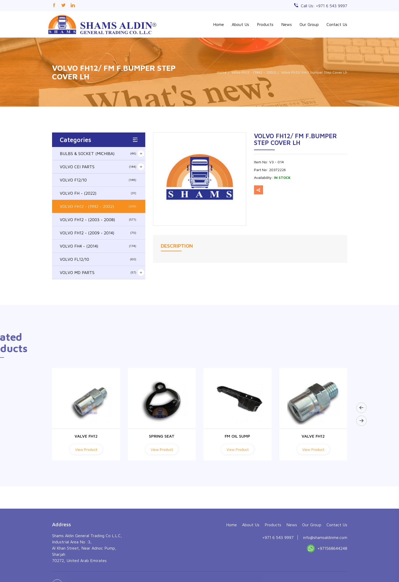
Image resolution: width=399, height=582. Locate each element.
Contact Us (337, 24)
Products (265, 24)
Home (218, 24)
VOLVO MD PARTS (98, 272)
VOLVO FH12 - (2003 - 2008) (98, 219)
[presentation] (361, 408)
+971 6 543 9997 (278, 568)
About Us (240, 24)
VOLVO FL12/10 (98, 259)
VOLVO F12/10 (98, 180)
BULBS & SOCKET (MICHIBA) (98, 153)
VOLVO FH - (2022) (98, 193)
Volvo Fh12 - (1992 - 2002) (253, 72)
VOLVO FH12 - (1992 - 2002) (98, 206)
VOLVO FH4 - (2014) (98, 246)
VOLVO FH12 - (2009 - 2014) (98, 232)
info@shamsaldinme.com (325, 568)
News (286, 24)
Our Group (309, 24)
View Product (86, 449)
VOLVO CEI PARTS (98, 166)
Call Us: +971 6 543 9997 (324, 5)
